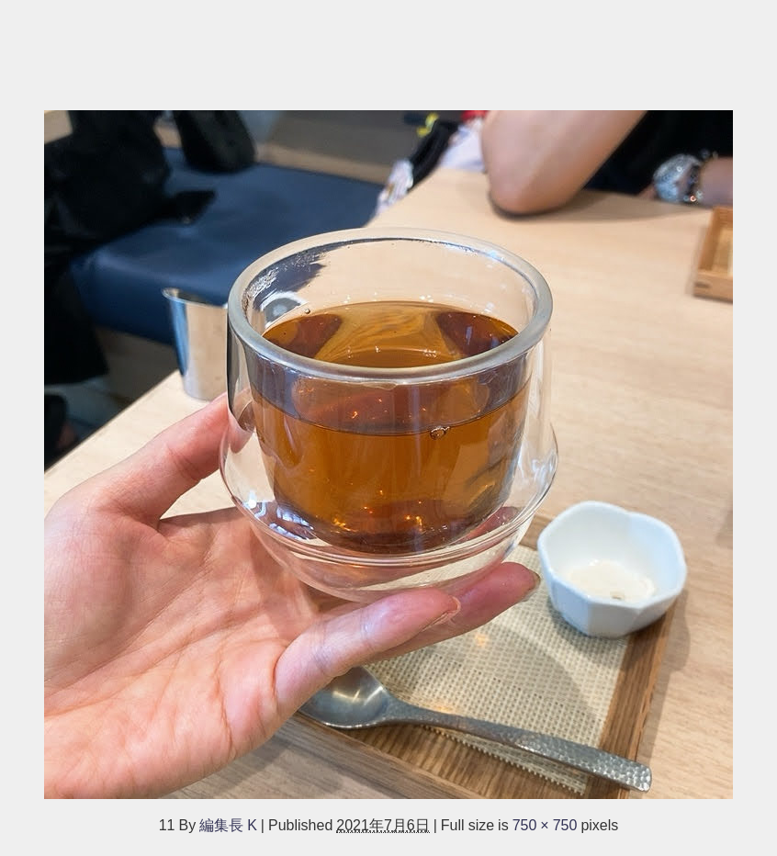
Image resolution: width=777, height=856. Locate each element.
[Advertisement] (388, 46)
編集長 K (228, 824)
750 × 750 (545, 824)
